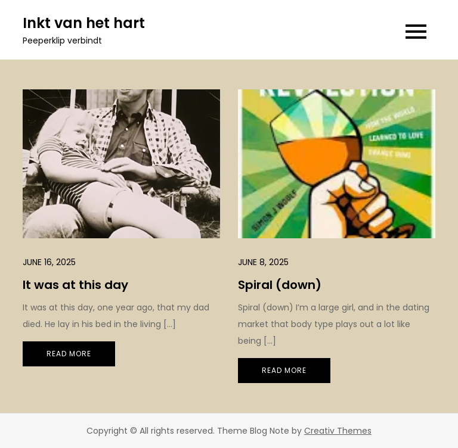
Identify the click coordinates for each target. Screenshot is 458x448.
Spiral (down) (279, 284)
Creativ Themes (338, 431)
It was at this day (75, 284)
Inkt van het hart (84, 23)
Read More (69, 354)
